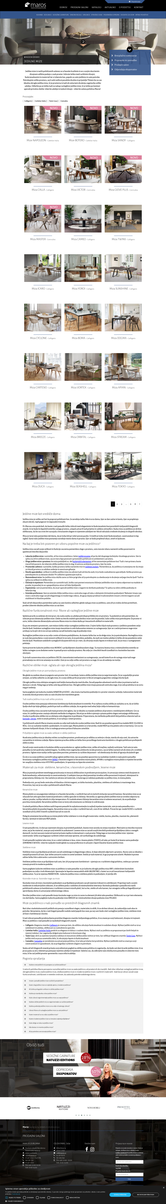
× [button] (163, 1188)
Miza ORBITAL (83, 437)
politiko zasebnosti (121, 1153)
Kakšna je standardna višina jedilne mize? (43, 994)
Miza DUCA (43, 486)
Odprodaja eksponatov (126, 69)
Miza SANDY (123, 140)
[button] (55, 1201)
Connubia (38, 941)
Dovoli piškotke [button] (120, 1195)
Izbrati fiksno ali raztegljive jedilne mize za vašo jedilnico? (48, 1011)
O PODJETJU (125, 7)
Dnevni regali (76, 15)
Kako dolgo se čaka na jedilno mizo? (41, 1023)
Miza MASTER (42, 239)
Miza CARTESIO (43, 387)
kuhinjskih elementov (82, 562)
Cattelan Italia (44, 931)
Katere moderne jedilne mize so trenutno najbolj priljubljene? (49, 1019)
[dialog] (83, 1195)
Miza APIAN (123, 387)
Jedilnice (48, 15)
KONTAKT (138, 7)
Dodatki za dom (127, 15)
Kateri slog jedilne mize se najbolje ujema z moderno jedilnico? (50, 985)
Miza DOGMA (123, 338)
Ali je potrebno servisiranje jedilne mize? (42, 1032)
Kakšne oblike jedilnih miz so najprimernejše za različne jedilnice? (51, 1002)
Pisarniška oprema (112, 15)
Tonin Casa (130, 936)
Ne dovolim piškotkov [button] (145, 1195)
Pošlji (129, 1179)
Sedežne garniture (61, 15)
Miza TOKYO (123, 486)
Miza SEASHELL (83, 486)
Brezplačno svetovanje (126, 55)
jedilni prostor (84, 557)
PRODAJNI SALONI (80, 7)
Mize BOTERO (83, 140)
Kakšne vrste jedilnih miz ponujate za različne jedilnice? (47, 965)
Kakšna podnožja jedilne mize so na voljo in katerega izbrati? (49, 1006)
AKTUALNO (110, 7)
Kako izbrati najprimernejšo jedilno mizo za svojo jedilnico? (48, 998)
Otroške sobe (96, 15)
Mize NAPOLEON (43, 140)
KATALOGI (96, 7)
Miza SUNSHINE (123, 288)
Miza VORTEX (83, 387)
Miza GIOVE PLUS (123, 189)
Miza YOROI (83, 288)
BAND (55, 760)
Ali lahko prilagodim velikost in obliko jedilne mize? (46, 990)
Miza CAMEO (83, 239)
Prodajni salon (122, 65)
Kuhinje (39, 15)
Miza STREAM (123, 437)
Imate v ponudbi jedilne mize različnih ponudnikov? (46, 981)
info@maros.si (30, 1156)
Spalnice (86, 15)
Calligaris (54, 926)
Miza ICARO (43, 288)
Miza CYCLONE (43, 338)
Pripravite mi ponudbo (126, 60)
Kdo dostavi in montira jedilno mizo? (41, 1028)
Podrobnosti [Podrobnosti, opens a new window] (16, 1194)
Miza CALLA (43, 189)
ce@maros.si (61, 1153)
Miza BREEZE (43, 437)
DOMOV (63, 7)
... (126, 504)
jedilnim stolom (92, 567)
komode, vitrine (29, 719)
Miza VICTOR (83, 189)
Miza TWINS (123, 239)
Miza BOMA (83, 338)
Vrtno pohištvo (141, 15)
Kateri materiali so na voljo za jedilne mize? (43, 1015)
